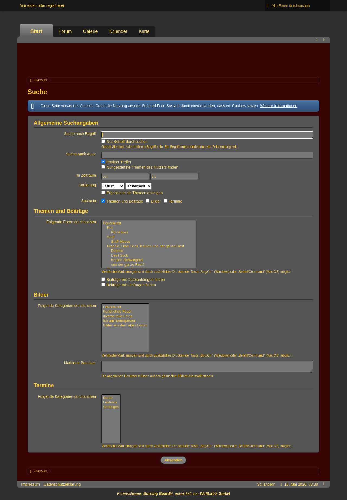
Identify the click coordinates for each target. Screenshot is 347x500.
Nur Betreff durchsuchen (124, 141)
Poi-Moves (148, 232)
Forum (65, 31)
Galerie (90, 31)
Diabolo (148, 251)
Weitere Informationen (278, 106)
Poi (148, 228)
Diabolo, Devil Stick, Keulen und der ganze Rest (148, 246)
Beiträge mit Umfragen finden (128, 285)
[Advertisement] (173, 59)
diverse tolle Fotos (125, 316)
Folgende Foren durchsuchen (71, 222)
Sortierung (87, 185)
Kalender (118, 31)
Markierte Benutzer (80, 363)
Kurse (111, 398)
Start (36, 31)
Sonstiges (111, 407)
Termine (173, 201)
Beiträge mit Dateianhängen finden (133, 279)
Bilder (153, 201)
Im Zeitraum (86, 175)
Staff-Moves (148, 241)
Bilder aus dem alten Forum (125, 325)
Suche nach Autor (81, 154)
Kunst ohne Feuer (125, 311)
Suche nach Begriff (80, 134)
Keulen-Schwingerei (148, 260)
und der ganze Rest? (148, 264)
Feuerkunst (148, 223)
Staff (148, 237)
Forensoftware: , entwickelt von (173, 493)
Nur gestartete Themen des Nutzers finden (139, 167)
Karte (144, 31)
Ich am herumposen (125, 321)
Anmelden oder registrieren (42, 5)
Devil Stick (148, 255)
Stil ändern (266, 484)
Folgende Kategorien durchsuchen (67, 305)
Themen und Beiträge (122, 201)
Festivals (111, 402)
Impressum (30, 484)
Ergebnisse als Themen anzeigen (132, 193)
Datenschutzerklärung (62, 484)
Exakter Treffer (116, 162)
